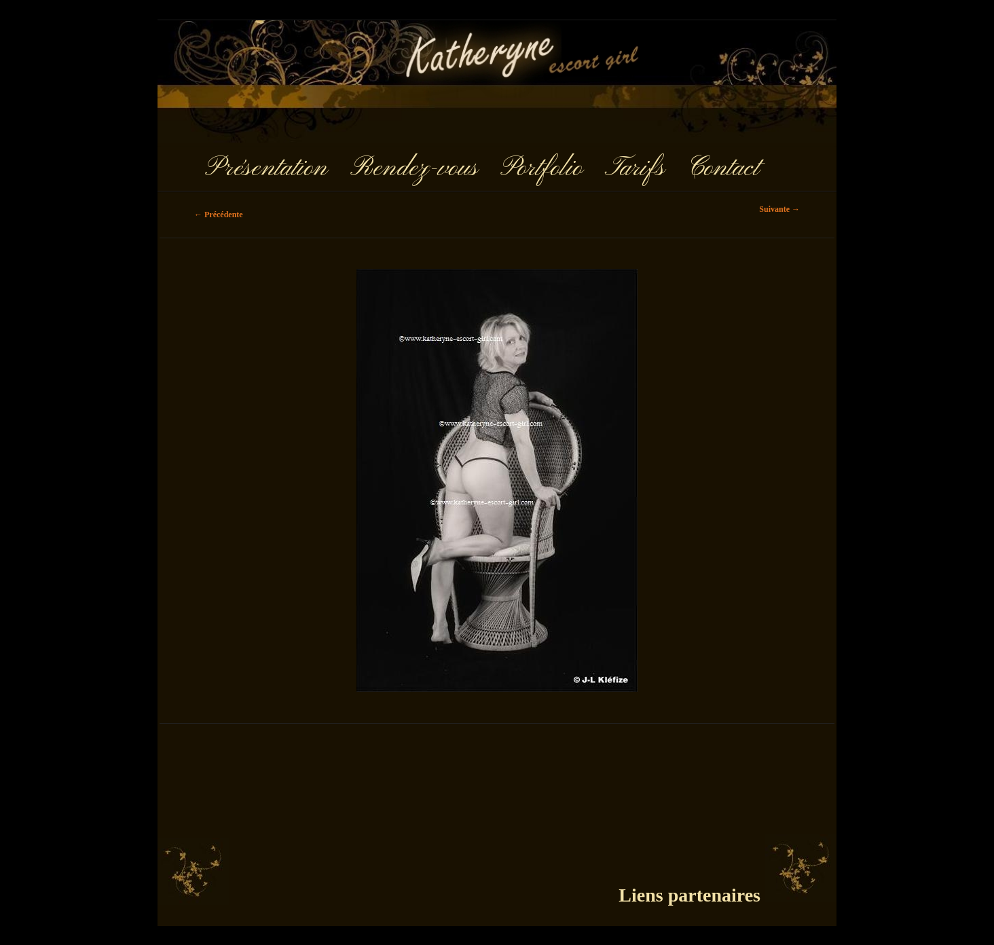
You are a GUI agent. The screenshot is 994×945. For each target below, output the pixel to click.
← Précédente (218, 214)
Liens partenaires (689, 895)
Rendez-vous (414, 168)
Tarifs (635, 168)
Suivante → (779, 209)
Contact (723, 168)
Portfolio (541, 168)
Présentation (266, 168)
